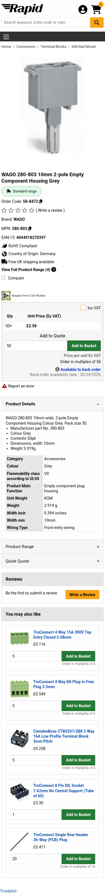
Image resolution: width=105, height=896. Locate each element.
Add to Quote (52, 336)
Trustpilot (8, 891)
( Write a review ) (50, 210)
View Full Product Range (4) (28, 269)
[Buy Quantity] (35, 345)
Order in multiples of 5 (78, 664)
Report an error (17, 386)
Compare (12, 278)
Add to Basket (84, 346)
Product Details (20, 403)
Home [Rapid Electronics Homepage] (6, 46)
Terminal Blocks (54, 46)
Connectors (26, 46)
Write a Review (82, 594)
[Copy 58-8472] (40, 201)
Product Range (20, 546)
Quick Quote (17, 561)
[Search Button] (97, 22)
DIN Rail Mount (84, 46)
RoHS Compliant (19, 246)
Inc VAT (52, 307)
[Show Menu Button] (6, 37)
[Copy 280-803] (29, 229)
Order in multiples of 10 (77, 867)
